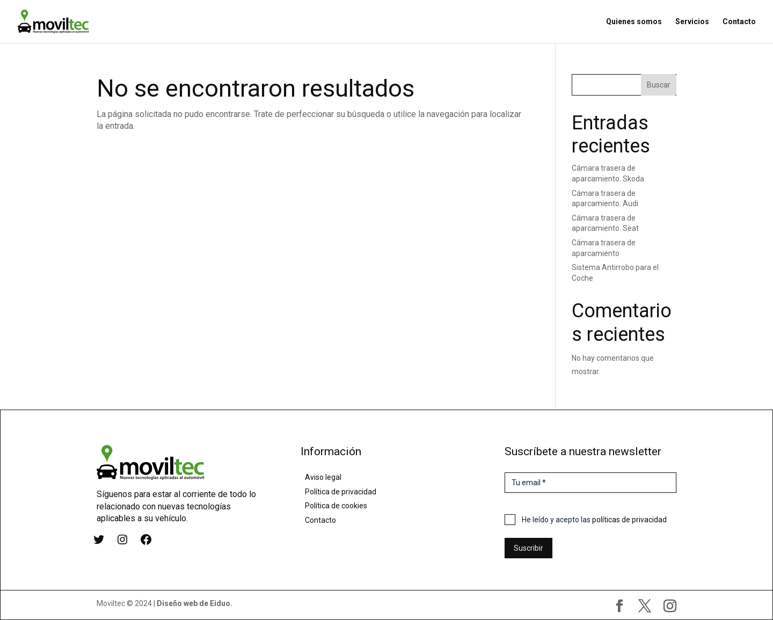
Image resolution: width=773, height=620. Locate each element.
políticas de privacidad (629, 519)
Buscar (658, 85)
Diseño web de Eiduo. (194, 603)
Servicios (692, 22)
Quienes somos (634, 22)
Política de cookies (336, 505)
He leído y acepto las (594, 519)
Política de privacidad (340, 491)
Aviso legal (323, 477)
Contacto (739, 22)
